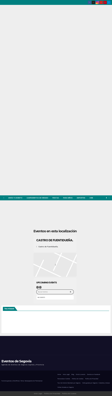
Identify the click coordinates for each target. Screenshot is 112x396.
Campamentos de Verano (37, 198)
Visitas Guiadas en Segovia (65, 387)
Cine (91, 198)
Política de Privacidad (91, 378)
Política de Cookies (77, 378)
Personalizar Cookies (63, 378)
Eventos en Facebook (93, 374)
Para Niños (68, 198)
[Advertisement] (56, 214)
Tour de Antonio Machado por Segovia (68, 383)
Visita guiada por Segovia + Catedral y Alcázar (96, 383)
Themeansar (39, 381)
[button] (106, 198)
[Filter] (37, 287)
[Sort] (40, 287)
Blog (72, 374)
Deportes (81, 198)
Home (59, 374)
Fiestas (55, 198)
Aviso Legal (66, 374)
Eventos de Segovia (16, 361)
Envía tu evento (15, 198)
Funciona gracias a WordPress (10, 381)
